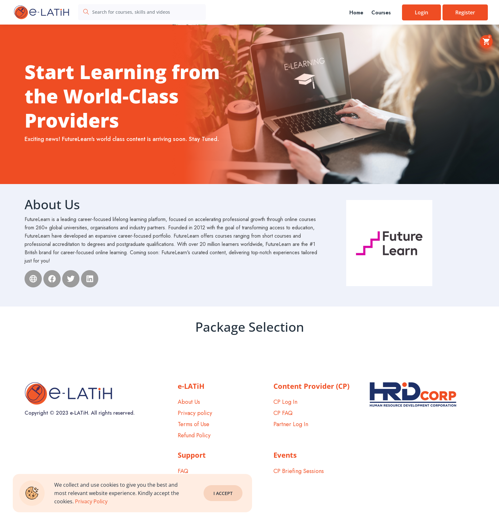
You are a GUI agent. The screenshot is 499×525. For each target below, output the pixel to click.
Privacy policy (195, 413)
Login (421, 12)
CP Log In (285, 402)
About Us (189, 402)
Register (465, 12)
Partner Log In (290, 424)
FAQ (183, 471)
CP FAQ (283, 413)
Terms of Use (193, 424)
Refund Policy (194, 435)
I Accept (223, 493)
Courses (381, 12)
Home (356, 12)
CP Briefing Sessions (298, 471)
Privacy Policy (91, 501)
